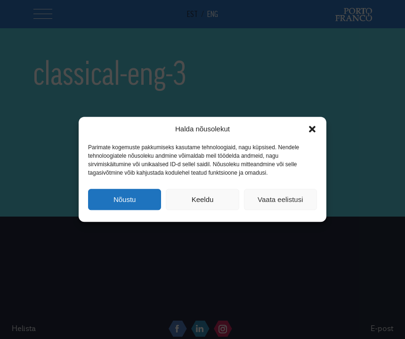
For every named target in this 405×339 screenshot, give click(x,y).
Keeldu (203, 199)
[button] (312, 129)
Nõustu (124, 199)
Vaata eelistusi (280, 199)
